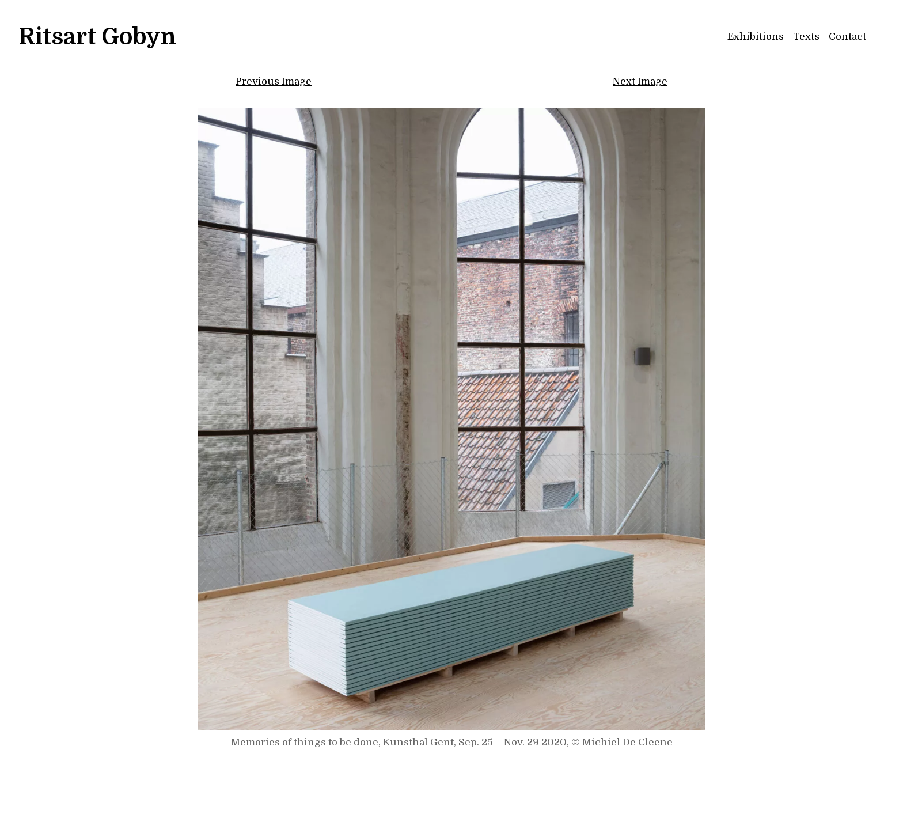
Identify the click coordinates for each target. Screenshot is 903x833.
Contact (847, 36)
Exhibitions (755, 36)
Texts (806, 36)
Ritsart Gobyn (97, 37)
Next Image (640, 81)
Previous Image (274, 81)
